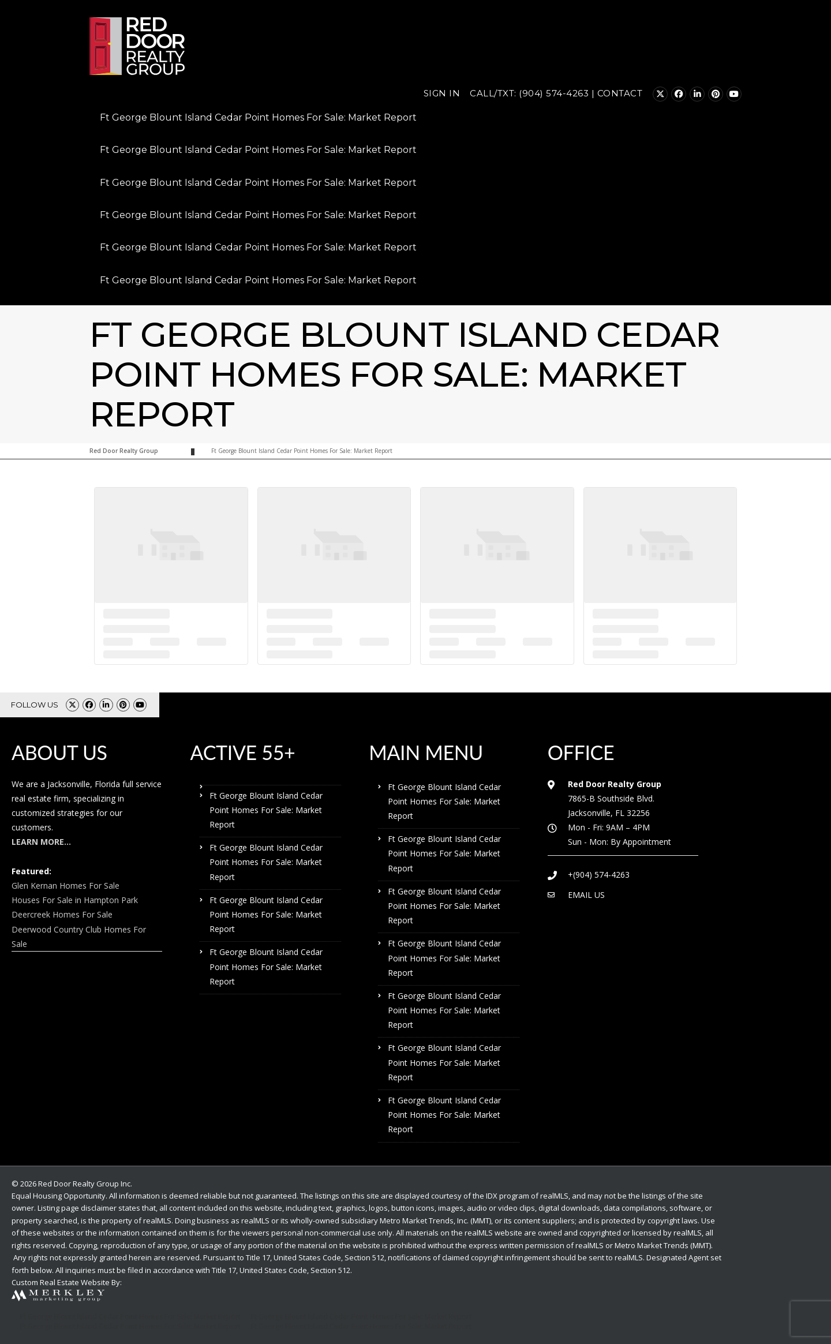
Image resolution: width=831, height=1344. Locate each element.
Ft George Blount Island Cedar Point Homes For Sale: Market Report (258, 117)
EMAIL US (586, 894)
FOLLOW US (34, 704)
